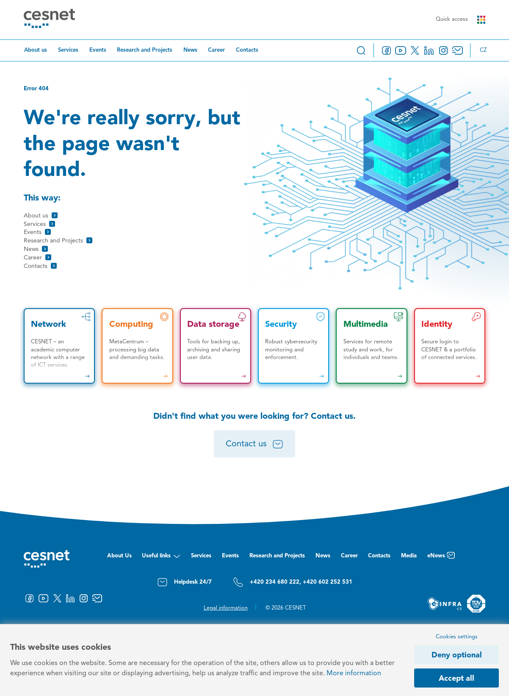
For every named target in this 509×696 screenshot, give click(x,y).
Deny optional (457, 655)
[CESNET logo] (49, 20)
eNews (441, 558)
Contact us (254, 444)
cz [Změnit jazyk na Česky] (483, 50)
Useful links (161, 558)
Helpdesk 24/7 (184, 582)
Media (409, 556)
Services (68, 50)
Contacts (247, 50)
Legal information (226, 608)
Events (97, 50)
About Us (119, 556)
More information (353, 673)
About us (35, 50)
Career (216, 50)
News (190, 50)
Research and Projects (144, 50)
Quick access (460, 20)
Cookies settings (457, 637)
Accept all (456, 678)
